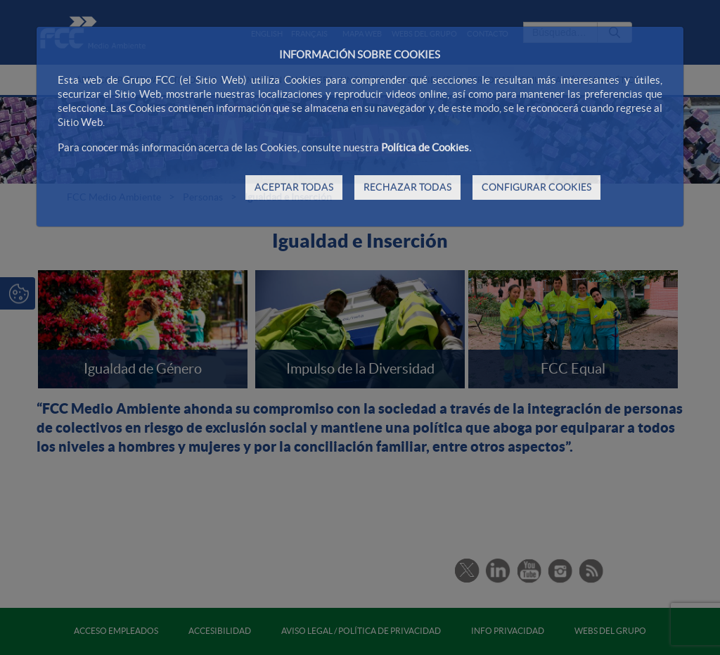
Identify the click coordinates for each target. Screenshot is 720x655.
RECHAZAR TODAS (407, 187)
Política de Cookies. (426, 147)
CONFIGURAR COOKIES (536, 187)
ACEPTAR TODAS (294, 187)
